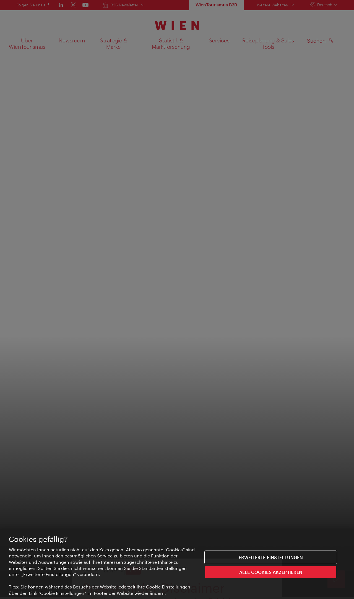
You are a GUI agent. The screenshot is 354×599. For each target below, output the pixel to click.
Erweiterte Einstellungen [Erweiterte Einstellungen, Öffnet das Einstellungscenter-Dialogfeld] (271, 557)
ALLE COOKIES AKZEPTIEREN (271, 572)
